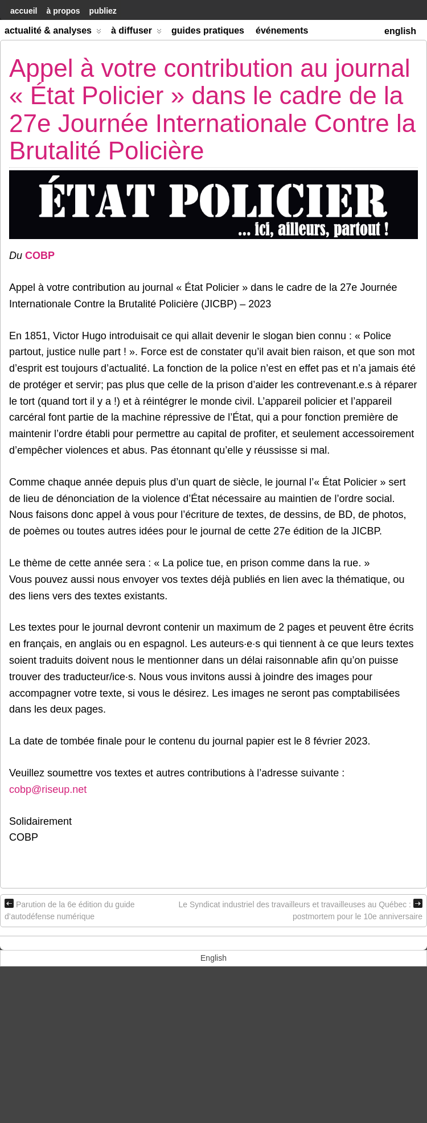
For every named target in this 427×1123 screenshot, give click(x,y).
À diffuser (136, 33)
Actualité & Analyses (53, 33)
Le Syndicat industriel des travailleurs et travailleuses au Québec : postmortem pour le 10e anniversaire (300, 910)
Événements (282, 30)
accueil (23, 10)
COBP (40, 255)
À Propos (63, 10)
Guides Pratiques (207, 30)
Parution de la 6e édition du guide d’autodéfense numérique (70, 910)
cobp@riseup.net (48, 789)
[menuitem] (400, 30)
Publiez (103, 10)
